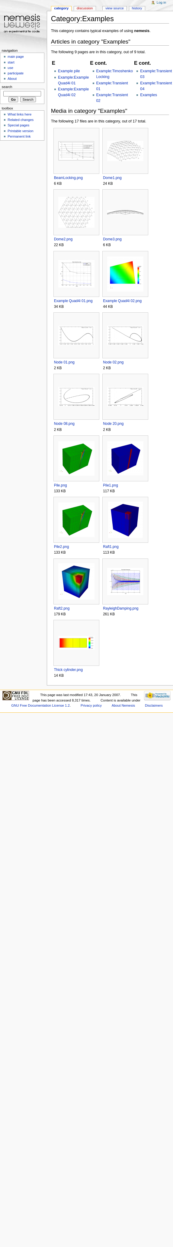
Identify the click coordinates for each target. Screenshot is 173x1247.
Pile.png (60, 485)
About (12, 78)
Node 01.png (64, 362)
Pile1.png (110, 485)
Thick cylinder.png (68, 670)
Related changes (21, 120)
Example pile (69, 71)
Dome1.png (112, 178)
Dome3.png (112, 239)
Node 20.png (113, 424)
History (137, 8)
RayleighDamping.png (120, 608)
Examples (148, 95)
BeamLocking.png (68, 178)
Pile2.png (61, 547)
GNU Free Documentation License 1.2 (40, 705)
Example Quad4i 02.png (122, 301)
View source (114, 8)
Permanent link (19, 136)
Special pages (18, 125)
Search (7, 87)
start (11, 62)
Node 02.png (113, 362)
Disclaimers (154, 705)
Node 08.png (64, 424)
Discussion (85, 8)
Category (61, 8)
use (10, 68)
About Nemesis (123, 705)
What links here (19, 114)
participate (16, 73)
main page (16, 56)
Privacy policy (91, 705)
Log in (161, 2)
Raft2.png (62, 608)
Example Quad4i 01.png (73, 301)
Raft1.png (111, 547)
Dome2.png (63, 239)
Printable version (20, 131)
